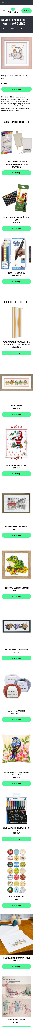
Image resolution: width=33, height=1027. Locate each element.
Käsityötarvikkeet (9, 28)
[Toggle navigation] (3, 10)
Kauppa (26, 11)
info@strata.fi (5, 2)
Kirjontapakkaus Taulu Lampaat (16, 649)
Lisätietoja (16, 89)
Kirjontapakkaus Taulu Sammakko (16, 588)
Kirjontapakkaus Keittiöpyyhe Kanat (16, 958)
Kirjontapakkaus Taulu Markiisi (16, 526)
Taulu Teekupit (16, 406)
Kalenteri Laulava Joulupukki (16, 465)
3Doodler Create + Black (17, 273)
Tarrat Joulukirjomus (16, 896)
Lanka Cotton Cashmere (16, 711)
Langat (20, 28)
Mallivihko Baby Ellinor (16, 1019)
